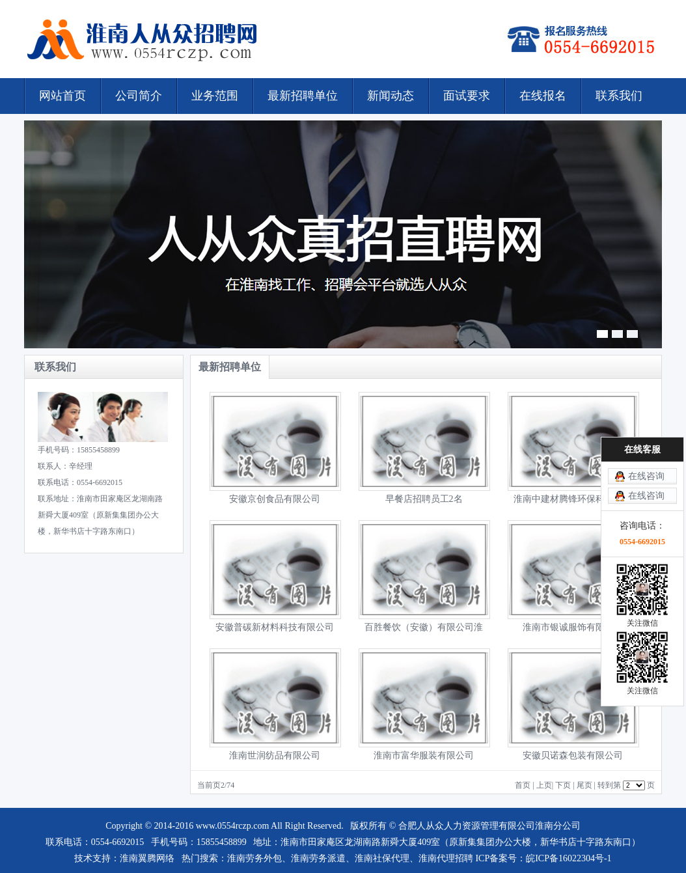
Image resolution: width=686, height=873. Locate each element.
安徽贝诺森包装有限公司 (573, 755)
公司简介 (138, 95)
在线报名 (542, 95)
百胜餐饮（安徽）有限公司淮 (423, 627)
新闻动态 (390, 95)
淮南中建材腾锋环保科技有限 (573, 499)
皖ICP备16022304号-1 (568, 858)
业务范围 (214, 95)
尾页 (584, 785)
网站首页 (62, 95)
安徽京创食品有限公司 (274, 499)
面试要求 (466, 95)
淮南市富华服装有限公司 (424, 755)
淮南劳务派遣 (318, 858)
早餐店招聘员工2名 (424, 499)
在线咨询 (646, 476)
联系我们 (619, 95)
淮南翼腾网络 (147, 858)
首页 (522, 785)
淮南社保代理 (382, 858)
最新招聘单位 (303, 95)
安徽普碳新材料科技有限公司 (274, 627)
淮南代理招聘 (445, 858)
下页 (563, 785)
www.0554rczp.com (232, 826)
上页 (544, 785)
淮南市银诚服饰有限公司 (573, 627)
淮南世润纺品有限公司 (274, 755)
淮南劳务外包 (254, 858)
